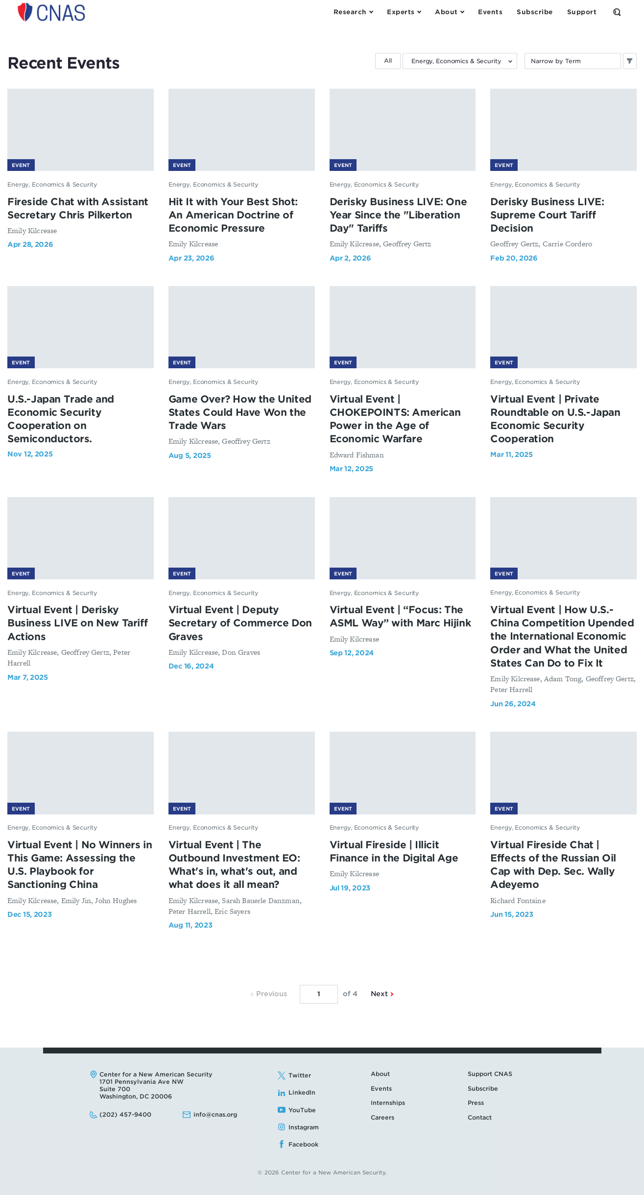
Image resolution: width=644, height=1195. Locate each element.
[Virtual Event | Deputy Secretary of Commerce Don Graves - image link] (241, 537)
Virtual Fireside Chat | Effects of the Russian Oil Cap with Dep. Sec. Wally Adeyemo (553, 864)
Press (476, 1102)
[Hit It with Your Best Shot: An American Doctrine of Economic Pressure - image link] (241, 129)
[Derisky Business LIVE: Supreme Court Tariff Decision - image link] (563, 129)
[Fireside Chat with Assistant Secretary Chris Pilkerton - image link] (80, 129)
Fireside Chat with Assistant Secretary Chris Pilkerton (77, 207)
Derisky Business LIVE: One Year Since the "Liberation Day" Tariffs (398, 214)
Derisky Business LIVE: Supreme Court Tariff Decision (547, 214)
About (380, 1073)
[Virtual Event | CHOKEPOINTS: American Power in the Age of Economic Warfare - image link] (403, 326)
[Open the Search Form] (617, 12)
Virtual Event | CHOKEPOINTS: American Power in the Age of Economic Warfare (395, 419)
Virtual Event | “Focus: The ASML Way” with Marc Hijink (400, 615)
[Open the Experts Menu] (403, 12)
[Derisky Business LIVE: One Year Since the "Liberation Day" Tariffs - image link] (403, 129)
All (388, 60)
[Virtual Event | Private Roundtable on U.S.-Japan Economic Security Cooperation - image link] (563, 326)
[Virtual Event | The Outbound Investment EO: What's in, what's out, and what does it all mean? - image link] (241, 771)
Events (381, 1088)
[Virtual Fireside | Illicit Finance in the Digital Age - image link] (403, 771)
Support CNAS (490, 1073)
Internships (388, 1102)
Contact (480, 1117)
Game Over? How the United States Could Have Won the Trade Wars (239, 412)
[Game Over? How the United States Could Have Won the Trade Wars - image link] (241, 326)
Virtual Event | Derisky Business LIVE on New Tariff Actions (77, 622)
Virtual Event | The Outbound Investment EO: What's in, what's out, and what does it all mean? (234, 864)
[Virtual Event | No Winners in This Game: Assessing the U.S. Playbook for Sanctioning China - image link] (80, 771)
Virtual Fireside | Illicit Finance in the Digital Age (394, 850)
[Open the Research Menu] (353, 12)
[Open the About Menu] (449, 12)
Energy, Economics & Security (52, 184)
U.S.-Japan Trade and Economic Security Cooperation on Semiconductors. (60, 419)
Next (382, 994)
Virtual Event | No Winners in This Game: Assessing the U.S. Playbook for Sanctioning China (79, 864)
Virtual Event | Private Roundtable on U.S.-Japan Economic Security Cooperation (555, 419)
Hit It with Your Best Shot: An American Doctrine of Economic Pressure (233, 214)
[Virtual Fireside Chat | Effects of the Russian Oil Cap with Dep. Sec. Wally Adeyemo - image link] (563, 771)
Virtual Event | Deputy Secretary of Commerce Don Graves (240, 622)
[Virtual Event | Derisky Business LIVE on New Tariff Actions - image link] (80, 537)
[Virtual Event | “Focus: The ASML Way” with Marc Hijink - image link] (403, 537)
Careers (382, 1117)
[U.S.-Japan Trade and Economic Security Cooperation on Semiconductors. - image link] (80, 326)
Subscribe (483, 1088)
